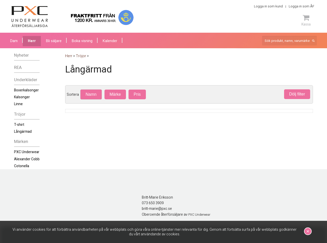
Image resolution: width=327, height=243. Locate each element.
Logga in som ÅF (301, 6)
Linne (18, 104)
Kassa (306, 20)
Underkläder (25, 80)
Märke (115, 94)
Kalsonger (22, 97)
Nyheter (21, 55)
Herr (32, 41)
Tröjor (20, 114)
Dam (14, 41)
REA (18, 67)
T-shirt (19, 124)
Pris (137, 94)
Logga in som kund (268, 6)
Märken (21, 141)
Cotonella (21, 166)
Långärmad (23, 131)
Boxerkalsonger (26, 90)
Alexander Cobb (27, 159)
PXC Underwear (26, 152)
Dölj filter (297, 94)
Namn (91, 94)
